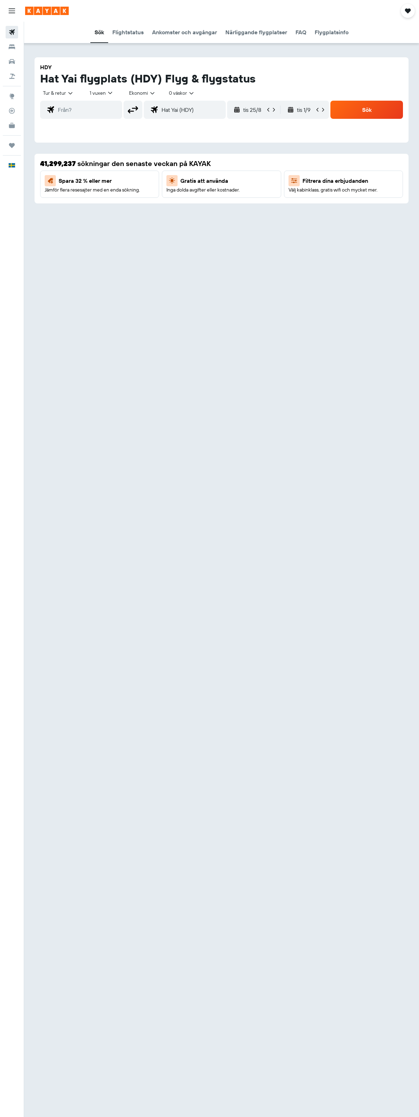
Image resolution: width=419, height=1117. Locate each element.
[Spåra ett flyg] (12, 111)
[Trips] (12, 145)
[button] (12, 11)
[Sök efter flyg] (12, 32)
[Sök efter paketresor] (12, 76)
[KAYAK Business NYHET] (12, 125)
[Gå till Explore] (12, 96)
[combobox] (142, 92)
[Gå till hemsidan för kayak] (47, 11)
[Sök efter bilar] (12, 62)
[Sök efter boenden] (12, 47)
